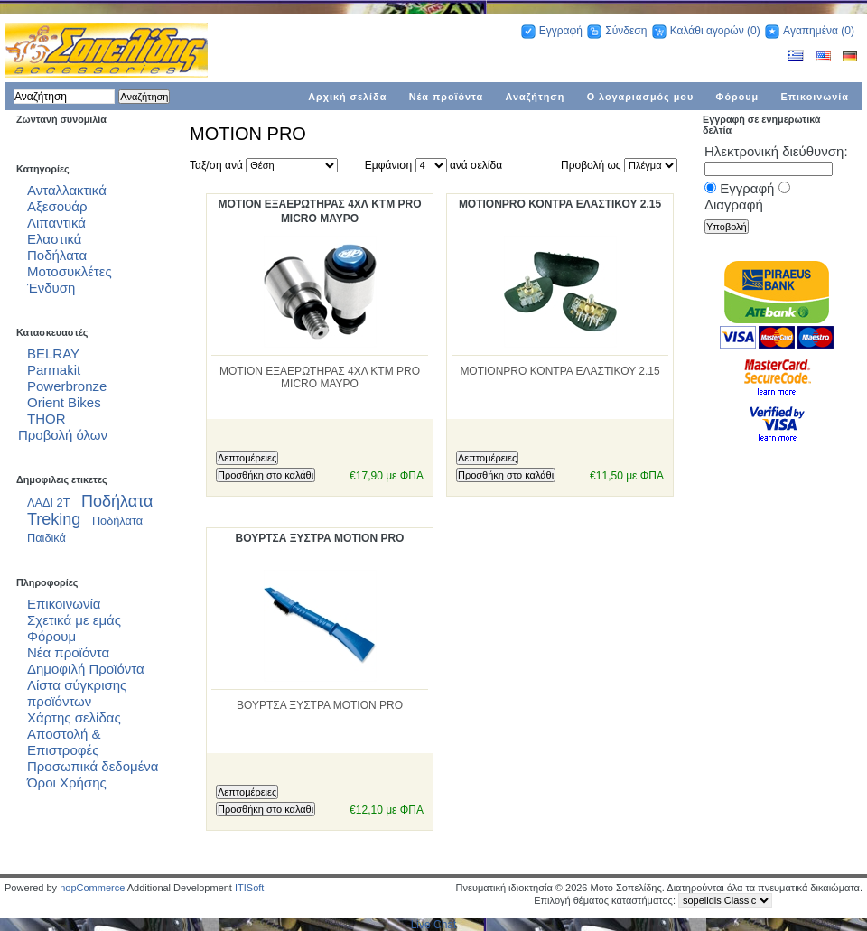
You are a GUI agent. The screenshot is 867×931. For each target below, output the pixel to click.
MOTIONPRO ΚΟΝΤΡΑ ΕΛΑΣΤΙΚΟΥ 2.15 (560, 204)
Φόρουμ (738, 96)
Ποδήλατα (57, 255)
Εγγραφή (561, 30)
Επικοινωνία (815, 96)
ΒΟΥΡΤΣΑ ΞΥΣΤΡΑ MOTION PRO (320, 538)
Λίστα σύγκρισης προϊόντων (76, 693)
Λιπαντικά (56, 222)
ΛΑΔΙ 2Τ (48, 502)
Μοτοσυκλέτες (69, 271)
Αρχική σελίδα (347, 96)
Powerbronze (67, 386)
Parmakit (53, 369)
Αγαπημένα (810, 30)
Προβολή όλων (62, 434)
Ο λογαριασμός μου (641, 96)
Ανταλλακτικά (67, 190)
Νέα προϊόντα (446, 96)
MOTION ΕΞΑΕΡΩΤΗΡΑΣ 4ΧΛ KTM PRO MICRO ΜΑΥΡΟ (319, 211)
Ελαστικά (54, 239)
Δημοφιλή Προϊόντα (85, 668)
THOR (46, 418)
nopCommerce (92, 887)
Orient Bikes (64, 402)
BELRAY (53, 353)
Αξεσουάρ (57, 206)
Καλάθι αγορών (707, 30)
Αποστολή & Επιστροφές (64, 742)
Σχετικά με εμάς (74, 620)
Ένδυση (51, 287)
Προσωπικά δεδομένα (93, 766)
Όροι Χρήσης (67, 782)
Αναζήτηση (535, 96)
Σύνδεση (626, 30)
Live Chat (434, 924)
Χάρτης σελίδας (74, 717)
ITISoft (249, 887)
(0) (753, 30)
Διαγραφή (733, 204)
